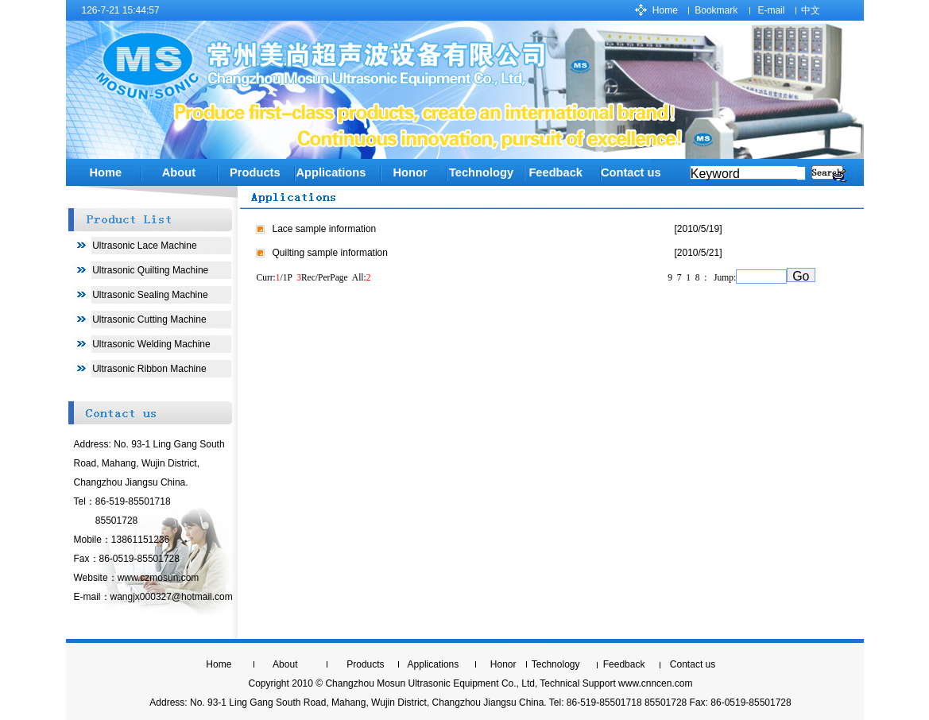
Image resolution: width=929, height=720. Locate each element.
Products (255, 172)
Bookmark (716, 10)
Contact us (631, 172)
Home (665, 10)
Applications (331, 172)
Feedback (624, 664)
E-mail (770, 10)
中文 (810, 10)
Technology (556, 664)
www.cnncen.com (655, 683)
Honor (410, 172)
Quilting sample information (330, 252)
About (178, 172)
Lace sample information (325, 228)
